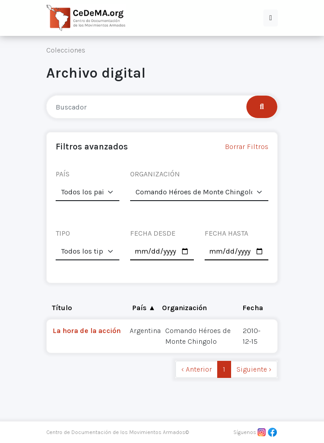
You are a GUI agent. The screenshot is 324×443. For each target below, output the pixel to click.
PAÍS (63, 174)
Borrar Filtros (246, 146)
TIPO (63, 233)
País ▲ (144, 307)
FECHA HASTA (226, 233)
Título (62, 307)
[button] (270, 17)
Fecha (252, 307)
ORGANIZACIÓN (155, 174)
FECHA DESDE (152, 233)
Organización (184, 307)
